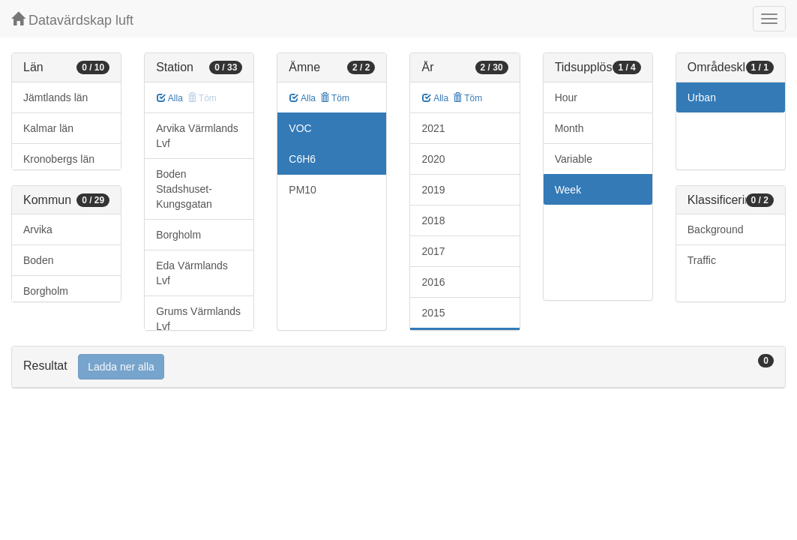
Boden (38, 260)
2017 (433, 251)
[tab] (398, 367)
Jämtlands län (55, 98)
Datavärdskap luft (72, 20)
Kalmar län (48, 128)
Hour (566, 98)
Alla (170, 98)
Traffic (702, 260)
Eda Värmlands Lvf (192, 273)
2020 (433, 159)
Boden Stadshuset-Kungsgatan (184, 189)
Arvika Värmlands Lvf (197, 135)
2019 (433, 190)
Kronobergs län (58, 159)
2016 (433, 282)
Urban (702, 98)
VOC (300, 128)
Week (568, 190)
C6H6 (302, 159)
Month (569, 128)
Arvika (37, 230)
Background (716, 230)
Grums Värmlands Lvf (198, 318)
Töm (334, 98)
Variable (573, 159)
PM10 (302, 190)
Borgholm (45, 291)
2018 (433, 220)
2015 (433, 313)
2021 (433, 128)
